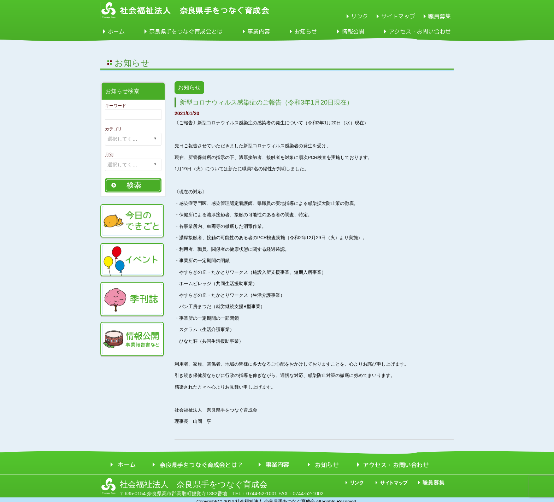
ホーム (116, 31)
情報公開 (353, 31)
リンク (359, 16)
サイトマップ (398, 16)
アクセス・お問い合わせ (420, 31)
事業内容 (258, 31)
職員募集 (439, 16)
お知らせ (305, 31)
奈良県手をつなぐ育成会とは (186, 31)
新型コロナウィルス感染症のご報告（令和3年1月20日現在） (266, 102)
